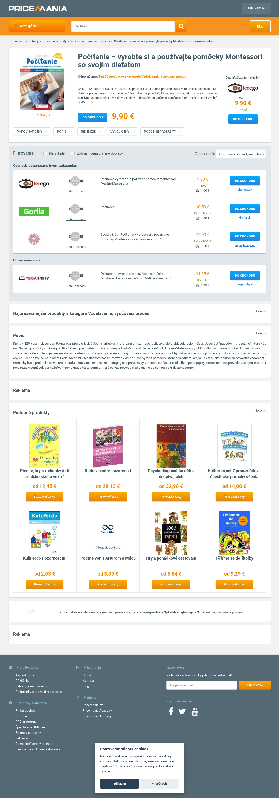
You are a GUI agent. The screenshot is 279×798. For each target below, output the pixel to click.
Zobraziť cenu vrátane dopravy (100, 153)
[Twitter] (182, 713)
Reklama (21, 738)
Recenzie (88, 131)
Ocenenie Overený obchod (33, 743)
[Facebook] (170, 713)
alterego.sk (245, 189)
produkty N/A (159, 612)
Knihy (34, 41)
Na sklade (57, 153)
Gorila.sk (245, 217)
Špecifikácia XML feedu (32, 727)
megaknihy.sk (245, 284)
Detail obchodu (76, 191)
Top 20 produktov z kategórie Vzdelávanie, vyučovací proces (142, 76)
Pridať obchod (25, 710)
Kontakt (88, 680)
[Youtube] (195, 713)
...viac (90, 102)
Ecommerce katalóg (97, 716)
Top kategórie (25, 675)
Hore (258, 311)
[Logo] (243, 88)
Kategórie (25, 26)
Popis (61, 131)
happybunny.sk (245, 245)
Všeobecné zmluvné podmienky (37, 749)
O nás (87, 675)
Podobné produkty (160, 131)
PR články (22, 680)
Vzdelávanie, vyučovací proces (90, 41)
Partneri (21, 716)
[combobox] (241, 153)
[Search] (181, 26)
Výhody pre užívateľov (31, 686)
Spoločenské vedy (54, 41)
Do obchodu (243, 119)
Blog (260, 26)
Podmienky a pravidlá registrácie (38, 691)
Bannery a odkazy (28, 732)
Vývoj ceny (119, 131)
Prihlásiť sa (256, 8)
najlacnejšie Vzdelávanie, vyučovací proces (210, 612)
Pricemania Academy (98, 710)
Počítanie (108, 207)
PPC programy (25, 721)
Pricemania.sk (18, 41)
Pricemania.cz (93, 705)
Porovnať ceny (29, 131)
